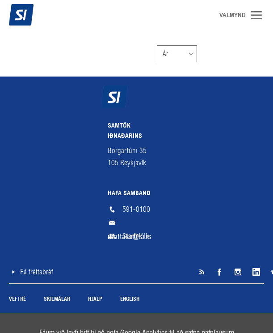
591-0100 (136, 209)
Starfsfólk (135, 236)
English (129, 299)
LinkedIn (255, 272)
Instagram (237, 272)
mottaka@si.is (137, 223)
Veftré (17, 299)
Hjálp (95, 299)
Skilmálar (57, 299)
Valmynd (260, 15)
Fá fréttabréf (36, 272)
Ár (165, 54)
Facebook (219, 272)
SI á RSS (201, 272)
